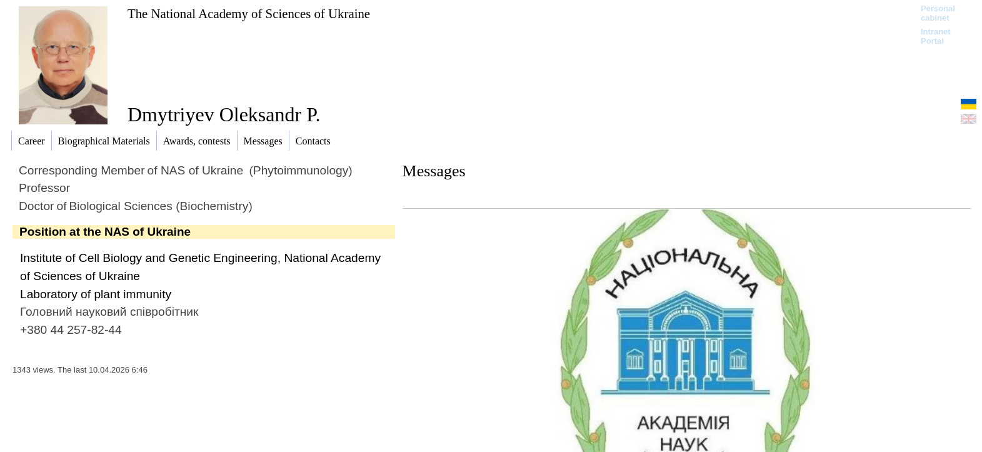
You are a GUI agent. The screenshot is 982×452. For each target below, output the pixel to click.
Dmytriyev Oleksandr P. (224, 114)
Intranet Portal (936, 36)
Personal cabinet (938, 13)
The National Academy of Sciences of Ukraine (249, 13)
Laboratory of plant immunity (95, 294)
